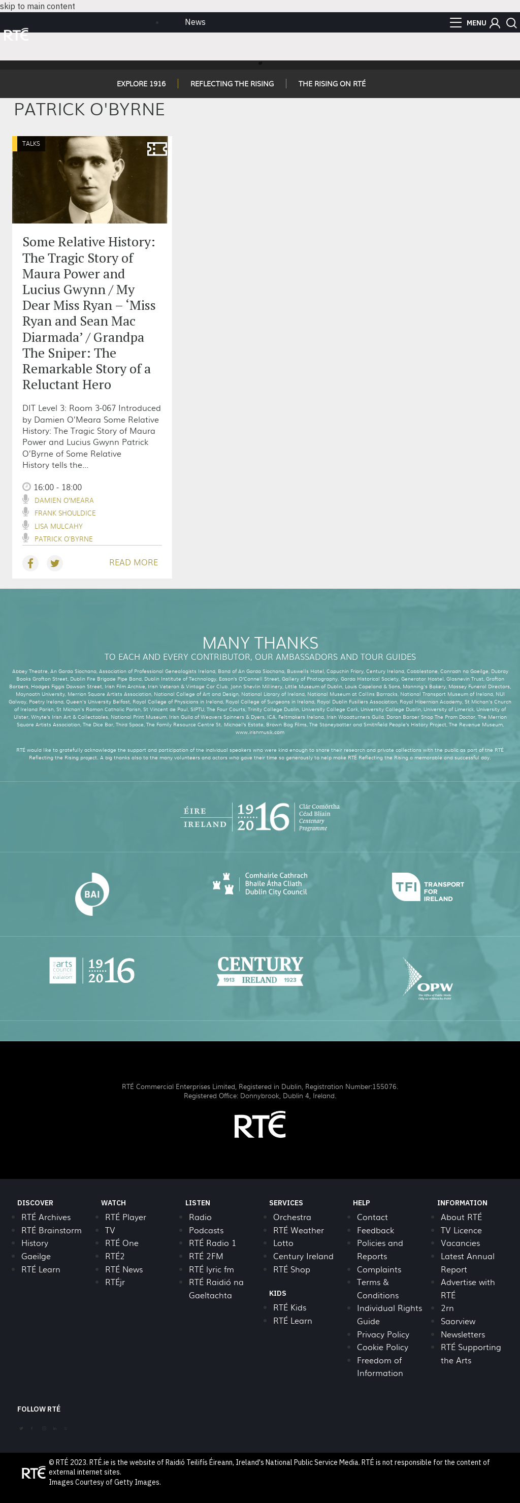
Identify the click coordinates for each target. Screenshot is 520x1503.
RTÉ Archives (46, 1217)
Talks (31, 143)
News (195, 22)
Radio (200, 1217)
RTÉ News (124, 1269)
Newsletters (463, 1334)
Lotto (283, 1243)
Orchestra (292, 1217)
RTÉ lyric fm (211, 1269)
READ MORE (133, 562)
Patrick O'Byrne (64, 538)
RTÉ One (122, 1243)
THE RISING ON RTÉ (332, 83)
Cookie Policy (382, 1347)
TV (110, 1230)
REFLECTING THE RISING (232, 83)
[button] (494, 23)
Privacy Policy (383, 1334)
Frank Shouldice (65, 513)
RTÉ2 (115, 1256)
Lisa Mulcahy (59, 526)
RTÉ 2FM (206, 1256)
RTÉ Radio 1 (212, 1243)
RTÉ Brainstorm (51, 1230)
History (34, 1243)
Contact (372, 1217)
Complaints (379, 1269)
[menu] (468, 22)
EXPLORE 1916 (141, 83)
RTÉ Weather (298, 1230)
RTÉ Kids (289, 1307)
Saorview (458, 1321)
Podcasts (206, 1230)
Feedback (375, 1230)
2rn (447, 1308)
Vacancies (460, 1243)
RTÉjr (115, 1282)
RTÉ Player (125, 1217)
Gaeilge (36, 1256)
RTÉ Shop (291, 1269)
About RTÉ (461, 1217)
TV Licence (461, 1230)
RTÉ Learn (40, 1269)
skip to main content (37, 6)
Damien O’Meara (64, 500)
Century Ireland (303, 1256)
